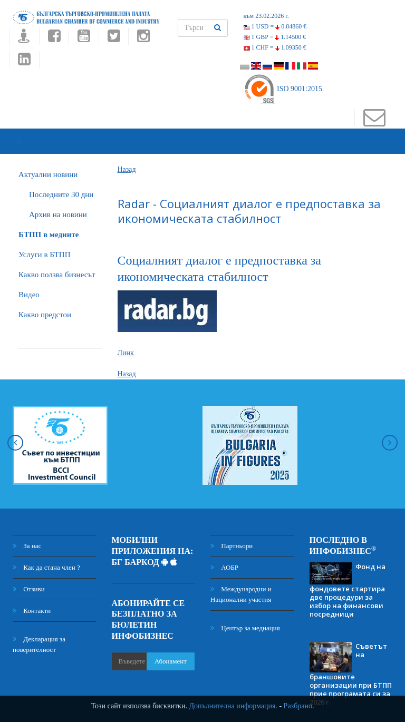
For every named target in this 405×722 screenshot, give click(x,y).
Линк (126, 339)
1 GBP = (275, 37)
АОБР (224, 553)
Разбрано (298, 706)
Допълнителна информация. (233, 706)
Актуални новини (48, 159)
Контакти (32, 596)
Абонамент (171, 646)
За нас (27, 531)
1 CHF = (275, 47)
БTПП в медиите (48, 220)
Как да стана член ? (46, 553)
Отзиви (29, 575)
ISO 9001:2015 (283, 89)
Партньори (231, 531)
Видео (29, 280)
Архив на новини (58, 200)
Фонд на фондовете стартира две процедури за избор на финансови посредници (347, 575)
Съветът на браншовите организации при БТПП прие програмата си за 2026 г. (351, 659)
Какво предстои (44, 300)
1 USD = (275, 26)
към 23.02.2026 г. (266, 15)
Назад (127, 155)
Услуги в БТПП (44, 240)
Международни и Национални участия (241, 580)
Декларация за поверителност (39, 630)
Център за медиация (245, 614)
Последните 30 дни (61, 179)
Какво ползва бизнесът (56, 260)
